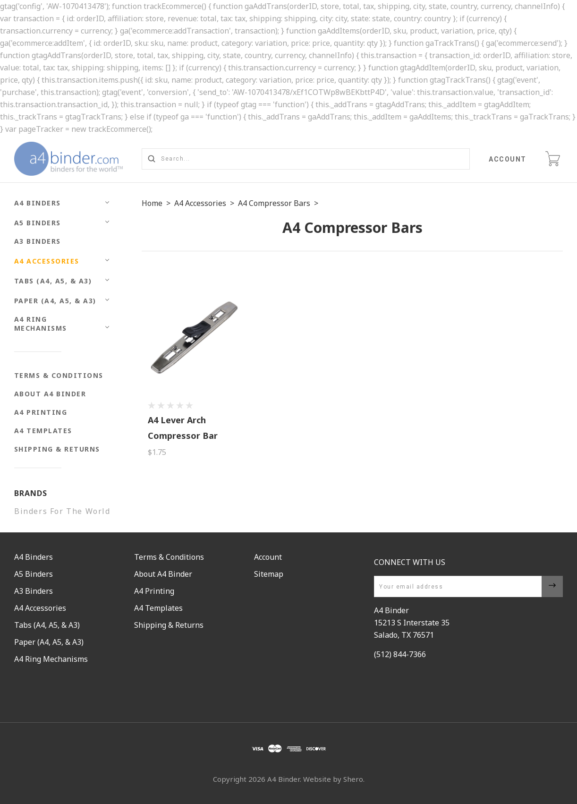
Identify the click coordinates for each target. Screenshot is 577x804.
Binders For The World (62, 511)
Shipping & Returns (57, 449)
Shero (353, 779)
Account (508, 159)
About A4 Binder (50, 393)
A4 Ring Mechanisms (40, 324)
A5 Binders (37, 222)
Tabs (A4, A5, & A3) (53, 280)
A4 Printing (41, 412)
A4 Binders (37, 202)
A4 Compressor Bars (274, 203)
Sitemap (268, 574)
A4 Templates (43, 430)
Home (152, 203)
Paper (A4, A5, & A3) (55, 300)
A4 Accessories (46, 261)
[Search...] (306, 159)
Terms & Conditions (58, 375)
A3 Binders (37, 241)
